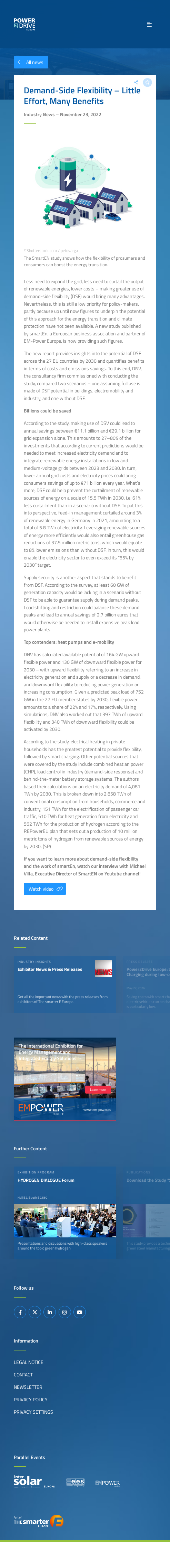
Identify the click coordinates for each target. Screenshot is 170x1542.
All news (28, 62)
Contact (23, 1374)
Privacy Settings (33, 1412)
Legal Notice (28, 1362)
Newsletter (28, 1387)
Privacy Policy (31, 1399)
